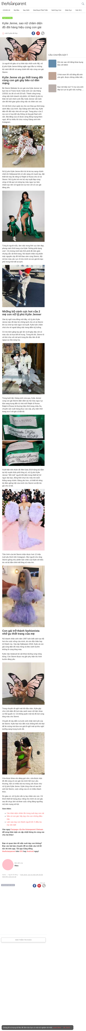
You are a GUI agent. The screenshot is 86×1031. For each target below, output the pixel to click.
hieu (16, 864)
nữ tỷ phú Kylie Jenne (8, 883)
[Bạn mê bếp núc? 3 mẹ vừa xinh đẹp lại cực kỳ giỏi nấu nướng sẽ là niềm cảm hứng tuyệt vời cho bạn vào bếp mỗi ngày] (66, 87)
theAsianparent (8, 850)
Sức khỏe (73, 10)
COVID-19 (6, 10)
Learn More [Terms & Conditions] (57, 1027)
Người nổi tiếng (7, 16)
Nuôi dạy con (52, 10)
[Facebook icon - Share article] (33, 32)
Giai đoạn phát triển (37, 10)
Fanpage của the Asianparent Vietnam (27, 828)
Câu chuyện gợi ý (58, 53)
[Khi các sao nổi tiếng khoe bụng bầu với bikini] (66, 62)
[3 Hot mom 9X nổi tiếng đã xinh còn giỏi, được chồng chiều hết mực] (66, 74)
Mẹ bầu (15, 10)
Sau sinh (24, 10)
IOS (21, 850)
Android (30, 850)
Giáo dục (63, 10)
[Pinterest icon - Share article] (38, 32)
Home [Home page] (4, 873)
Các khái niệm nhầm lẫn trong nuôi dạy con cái (25, 812)
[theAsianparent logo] (14, 4)
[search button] (83, 3)
